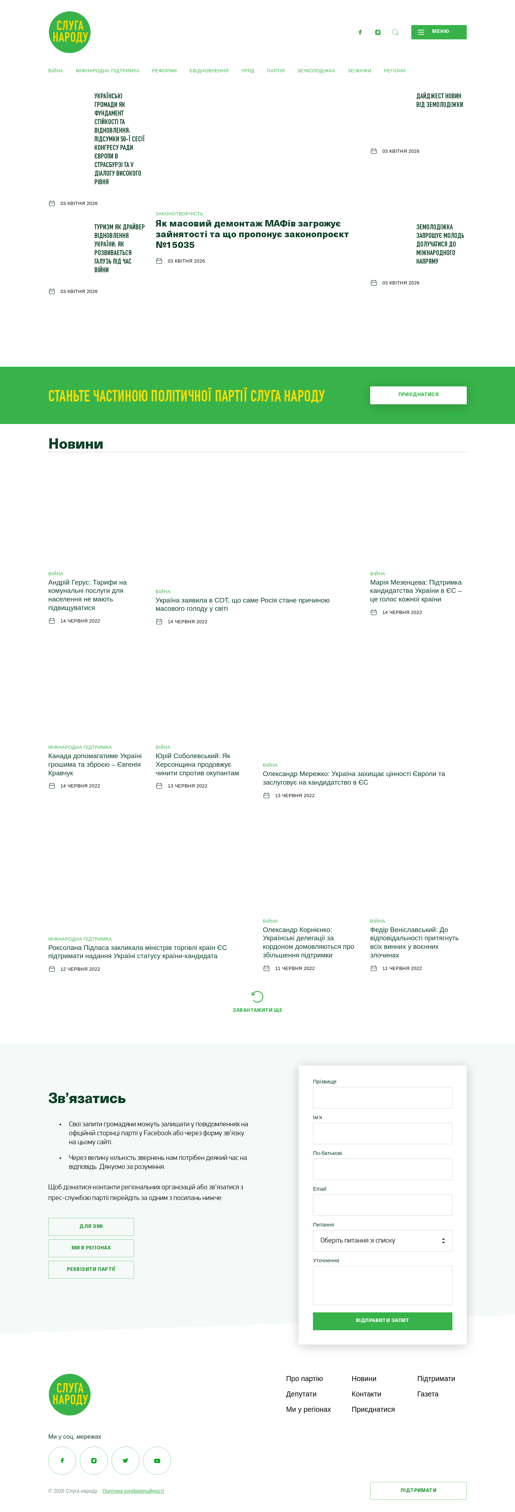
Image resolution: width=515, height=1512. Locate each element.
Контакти (366, 1395)
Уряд (248, 70)
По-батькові (327, 1153)
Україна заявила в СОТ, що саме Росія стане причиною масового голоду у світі (243, 604)
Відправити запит (382, 1320)
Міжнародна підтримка (107, 70)
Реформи (164, 70)
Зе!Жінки (359, 70)
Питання (323, 1224)
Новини (364, 1379)
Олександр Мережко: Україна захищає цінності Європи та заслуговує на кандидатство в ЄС (354, 778)
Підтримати (436, 1379)
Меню (432, 32)
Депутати (301, 1395)
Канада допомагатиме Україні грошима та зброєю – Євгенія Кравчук (95, 764)
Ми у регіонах (308, 1410)
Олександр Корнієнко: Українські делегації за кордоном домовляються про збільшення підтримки (308, 942)
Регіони (394, 70)
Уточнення (326, 1260)
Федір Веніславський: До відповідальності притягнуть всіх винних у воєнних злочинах (414, 942)
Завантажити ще (257, 1010)
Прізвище (325, 1081)
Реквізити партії (91, 1269)
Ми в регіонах (91, 1248)
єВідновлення (209, 70)
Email (320, 1188)
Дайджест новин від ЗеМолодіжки (439, 101)
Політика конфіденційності (133, 1492)
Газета (428, 1395)
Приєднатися (418, 394)
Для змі (91, 1226)
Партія (276, 70)
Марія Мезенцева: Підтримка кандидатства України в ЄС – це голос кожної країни (416, 591)
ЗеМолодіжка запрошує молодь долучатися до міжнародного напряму (440, 245)
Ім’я (317, 1117)
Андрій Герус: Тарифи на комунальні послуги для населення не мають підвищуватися (87, 595)
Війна (55, 70)
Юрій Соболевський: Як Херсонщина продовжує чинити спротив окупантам (197, 764)
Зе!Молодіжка (316, 70)
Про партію (304, 1379)
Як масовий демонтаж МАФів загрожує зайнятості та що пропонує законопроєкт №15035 (252, 235)
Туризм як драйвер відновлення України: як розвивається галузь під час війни (119, 249)
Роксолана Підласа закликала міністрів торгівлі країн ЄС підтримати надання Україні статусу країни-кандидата (137, 952)
